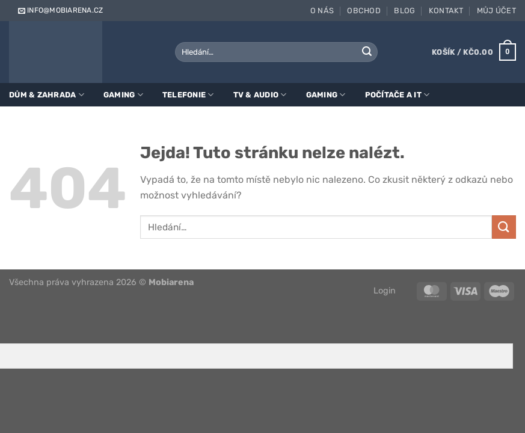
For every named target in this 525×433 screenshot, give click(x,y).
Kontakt (446, 10)
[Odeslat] (367, 52)
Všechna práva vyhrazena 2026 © (101, 282)
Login (384, 291)
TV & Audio (260, 94)
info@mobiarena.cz (59, 10)
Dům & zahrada (46, 94)
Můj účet (496, 10)
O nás (322, 10)
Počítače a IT (397, 94)
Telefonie (188, 94)
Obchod (364, 10)
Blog (404, 10)
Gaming (123, 94)
